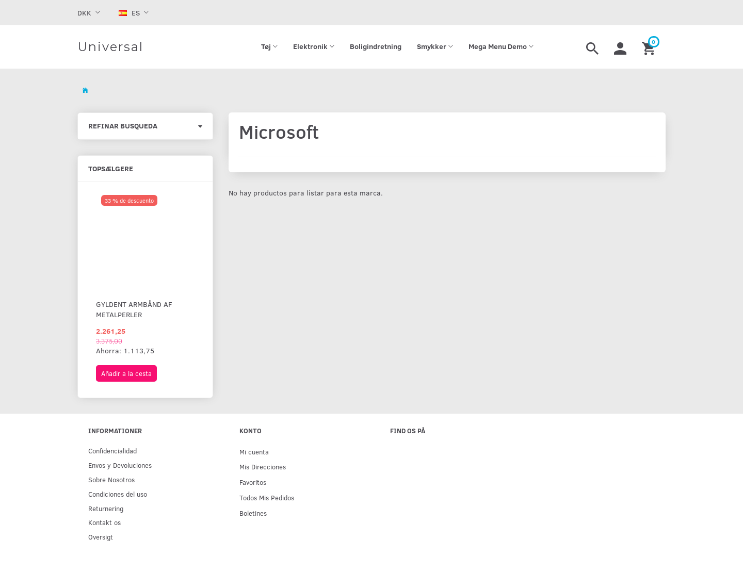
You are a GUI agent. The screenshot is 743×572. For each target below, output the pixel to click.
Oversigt (100, 536)
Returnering (105, 508)
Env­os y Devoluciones (120, 465)
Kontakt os (104, 522)
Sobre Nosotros (111, 479)
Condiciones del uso (117, 493)
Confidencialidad (112, 450)
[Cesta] (650, 47)
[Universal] (110, 47)
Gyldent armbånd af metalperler (134, 309)
